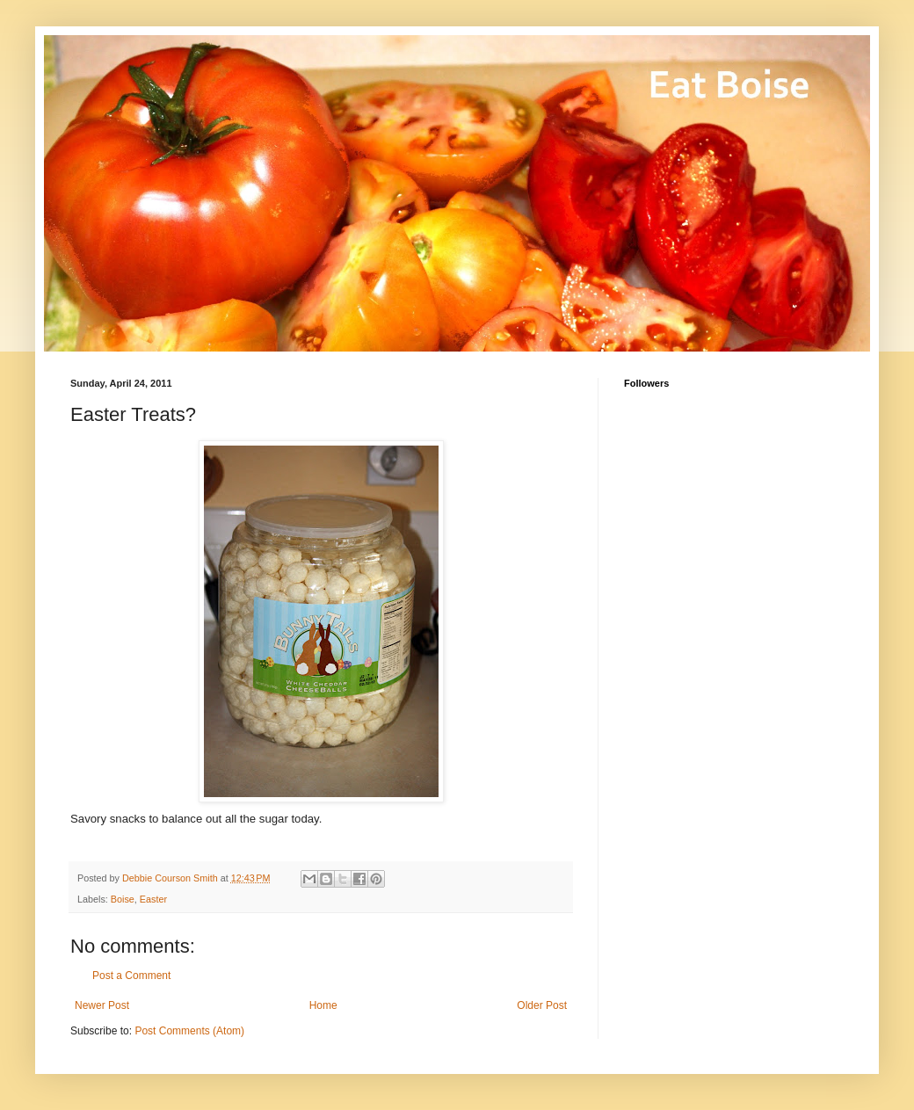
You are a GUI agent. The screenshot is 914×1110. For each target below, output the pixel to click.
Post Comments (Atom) (189, 1031)
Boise (122, 899)
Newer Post (102, 1005)
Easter (153, 899)
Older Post (542, 1005)
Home (323, 1005)
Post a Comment (131, 975)
